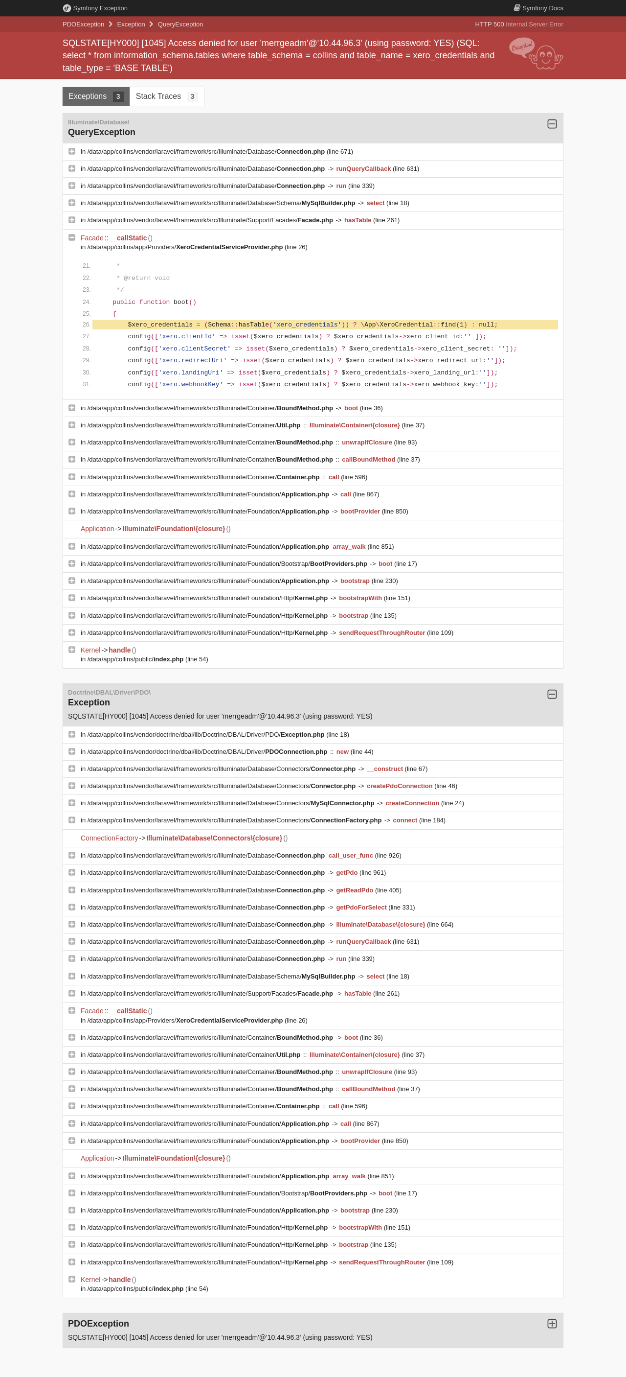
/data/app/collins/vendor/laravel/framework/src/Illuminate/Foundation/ (209, 494)
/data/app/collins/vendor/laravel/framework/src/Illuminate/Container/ (211, 408)
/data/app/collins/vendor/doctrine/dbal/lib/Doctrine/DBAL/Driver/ (208, 751)
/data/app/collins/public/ (136, 659)
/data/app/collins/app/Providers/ (186, 247)
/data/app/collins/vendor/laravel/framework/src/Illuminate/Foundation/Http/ (209, 598)
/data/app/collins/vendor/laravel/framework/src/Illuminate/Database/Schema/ (222, 203)
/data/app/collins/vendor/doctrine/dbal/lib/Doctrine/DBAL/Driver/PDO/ (207, 734)
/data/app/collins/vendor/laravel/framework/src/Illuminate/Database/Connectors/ (223, 768)
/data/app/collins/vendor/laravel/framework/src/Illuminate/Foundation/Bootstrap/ (228, 563)
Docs (538, 8)
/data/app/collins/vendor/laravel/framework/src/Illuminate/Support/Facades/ (211, 220)
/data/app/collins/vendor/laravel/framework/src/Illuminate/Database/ (207, 151)
